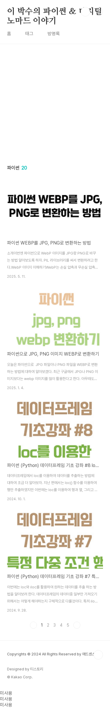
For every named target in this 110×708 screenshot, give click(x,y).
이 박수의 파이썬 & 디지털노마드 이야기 (54, 12)
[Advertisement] (55, 99)
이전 (33, 625)
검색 (85, 11)
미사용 (6, 693)
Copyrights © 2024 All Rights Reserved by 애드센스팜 (52, 654)
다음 (76, 625)
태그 (29, 33)
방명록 (54, 33)
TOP (98, 655)
